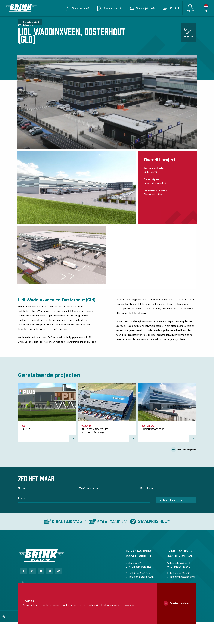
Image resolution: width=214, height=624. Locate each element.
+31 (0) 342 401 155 (139, 575)
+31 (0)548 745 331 (180, 575)
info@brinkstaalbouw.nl (141, 579)
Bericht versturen (173, 502)
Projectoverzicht (31, 24)
